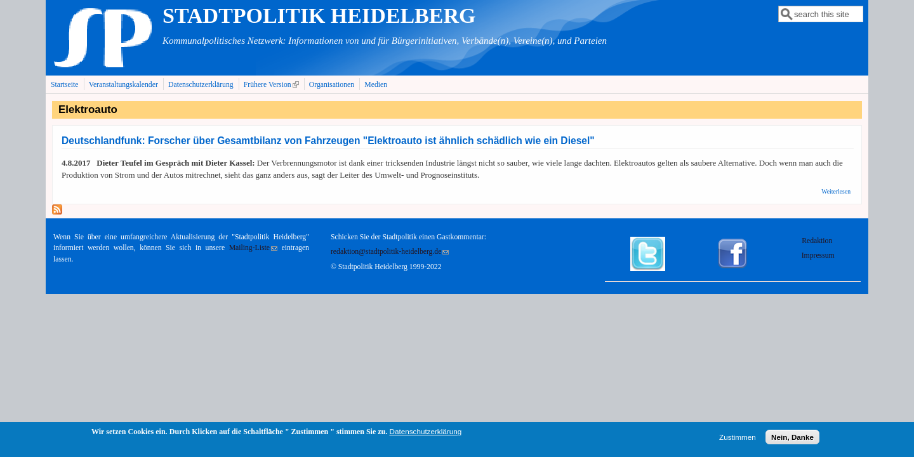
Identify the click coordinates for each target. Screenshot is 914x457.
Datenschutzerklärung (201, 85)
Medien (375, 85)
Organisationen (331, 85)
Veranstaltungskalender (123, 85)
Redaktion (818, 241)
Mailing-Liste (253, 248)
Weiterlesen (836, 191)
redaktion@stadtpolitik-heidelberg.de (390, 252)
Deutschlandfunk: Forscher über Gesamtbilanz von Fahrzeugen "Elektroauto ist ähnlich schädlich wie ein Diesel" (328, 140)
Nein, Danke (792, 439)
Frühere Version (272, 84)
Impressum (818, 255)
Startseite (65, 85)
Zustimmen (737, 439)
